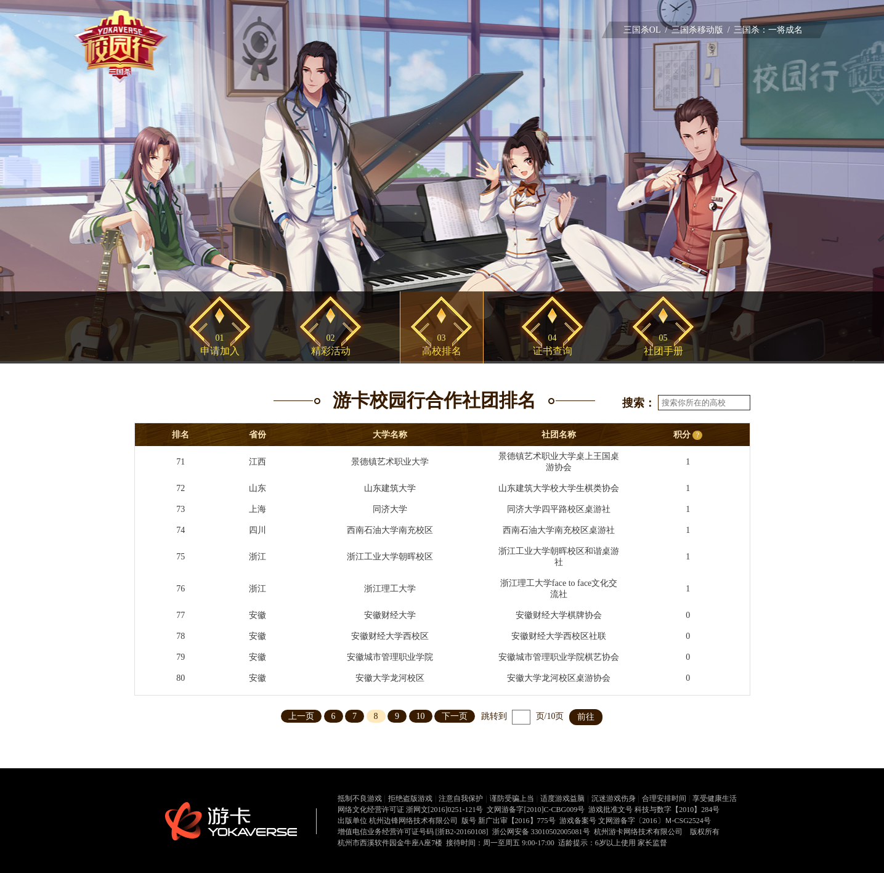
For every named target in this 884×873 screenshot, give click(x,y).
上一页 (301, 716)
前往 (585, 716)
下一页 (455, 716)
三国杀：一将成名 (768, 30)
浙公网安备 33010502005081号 (541, 831)
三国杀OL (642, 30)
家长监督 (652, 842)
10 (420, 716)
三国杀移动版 (697, 30)
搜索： (638, 403)
